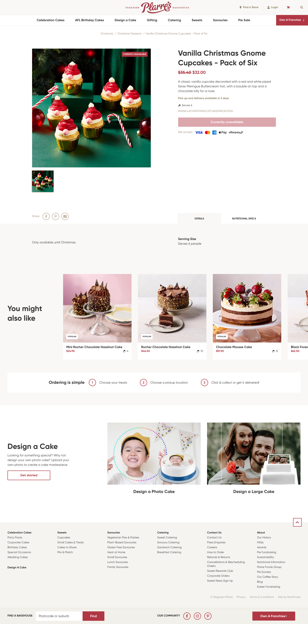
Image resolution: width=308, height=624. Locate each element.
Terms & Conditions (262, 597)
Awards (262, 547)
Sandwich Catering (169, 547)
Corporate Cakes (18, 542)
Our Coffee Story (267, 577)
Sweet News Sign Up (220, 580)
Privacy (241, 597)
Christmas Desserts (129, 33)
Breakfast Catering (169, 552)
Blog (260, 582)
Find (93, 616)
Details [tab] (199, 218)
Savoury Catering (168, 542)
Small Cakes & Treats (70, 542)
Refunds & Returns (218, 557)
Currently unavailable (227, 122)
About (261, 532)
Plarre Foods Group (269, 567)
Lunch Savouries (117, 562)
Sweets (197, 20)
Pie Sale (244, 20)
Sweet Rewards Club (220, 571)
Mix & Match (65, 552)
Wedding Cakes (17, 557)
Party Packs (14, 537)
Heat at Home (116, 552)
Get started (28, 475)
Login (272, 7)
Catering (174, 20)
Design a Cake (125, 20)
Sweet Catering (167, 537)
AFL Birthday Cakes (89, 20)
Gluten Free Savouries (121, 547)
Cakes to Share (67, 547)
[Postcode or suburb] (59, 616)
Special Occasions (19, 552)
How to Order (215, 552)
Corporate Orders (218, 576)
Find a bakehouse (20, 615)
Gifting (152, 20)
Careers (212, 547)
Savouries (220, 20)
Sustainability (265, 557)
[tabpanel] (154, 242)
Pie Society (264, 572)
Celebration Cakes (50, 20)
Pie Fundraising (266, 552)
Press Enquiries (216, 542)
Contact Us (214, 532)
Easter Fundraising (268, 586)
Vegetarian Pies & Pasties (123, 537)
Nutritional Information (271, 562)
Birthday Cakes (17, 547)
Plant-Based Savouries (121, 542)
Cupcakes (63, 537)
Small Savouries (117, 557)
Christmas (107, 33)
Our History (264, 537)
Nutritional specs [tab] (244, 218)
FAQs (260, 542)
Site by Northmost (289, 597)
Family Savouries (118, 567)
